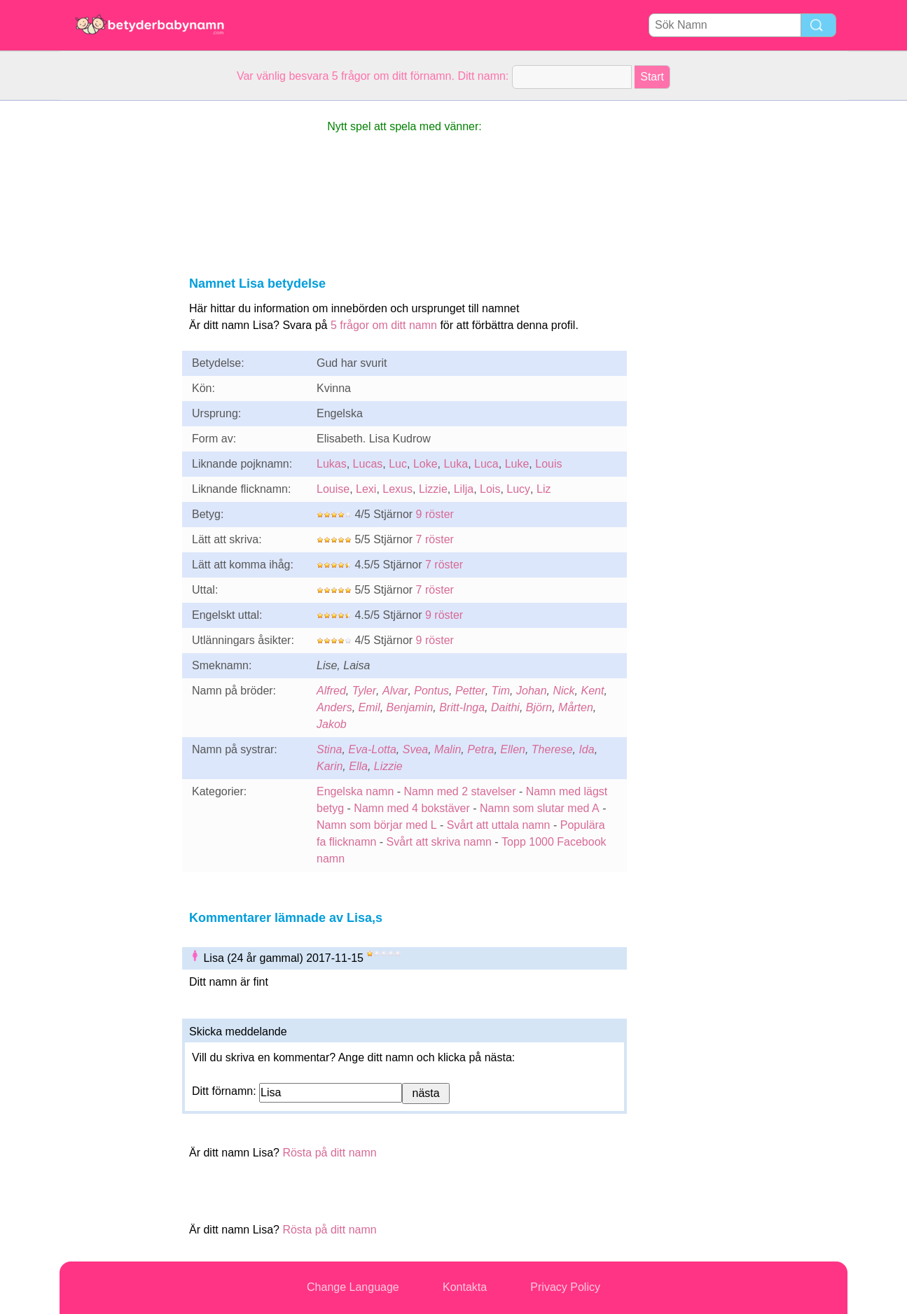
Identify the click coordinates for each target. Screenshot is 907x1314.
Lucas (368, 464)
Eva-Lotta (372, 749)
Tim (501, 691)
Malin (447, 749)
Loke (425, 464)
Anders (334, 707)
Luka (455, 464)
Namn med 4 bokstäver (411, 808)
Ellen (512, 749)
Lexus (397, 489)
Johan (531, 691)
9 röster (435, 514)
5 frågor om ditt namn (384, 325)
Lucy (518, 489)
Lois (490, 489)
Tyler (364, 691)
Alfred (331, 691)
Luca (486, 464)
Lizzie (433, 489)
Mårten (575, 707)
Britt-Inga (462, 707)
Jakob (332, 724)
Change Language (353, 1287)
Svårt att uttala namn (499, 825)
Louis (548, 464)
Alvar (395, 691)
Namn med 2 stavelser (460, 791)
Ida (586, 749)
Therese (552, 749)
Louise (333, 489)
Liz (543, 489)
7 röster (435, 539)
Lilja (463, 489)
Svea (415, 749)
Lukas (332, 464)
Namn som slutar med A (540, 808)
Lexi (366, 489)
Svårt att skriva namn (439, 842)
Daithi (505, 707)
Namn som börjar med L (377, 825)
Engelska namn (355, 791)
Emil (369, 707)
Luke (517, 464)
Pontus (431, 691)
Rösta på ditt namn (329, 1153)
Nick (563, 691)
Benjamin (410, 707)
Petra (480, 749)
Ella (358, 766)
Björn (539, 707)
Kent (592, 691)
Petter (470, 691)
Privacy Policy (565, 1287)
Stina (329, 749)
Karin (329, 766)
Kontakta (465, 1287)
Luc (398, 464)
